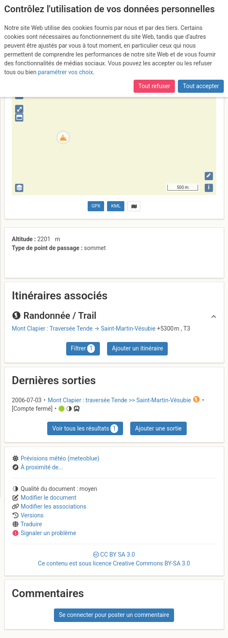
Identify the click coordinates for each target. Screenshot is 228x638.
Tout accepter (201, 71)
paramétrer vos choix (65, 57)
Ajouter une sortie (158, 428)
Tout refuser (154, 71)
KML (116, 206)
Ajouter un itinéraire (137, 348)
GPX (95, 206)
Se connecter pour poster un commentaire (114, 614)
